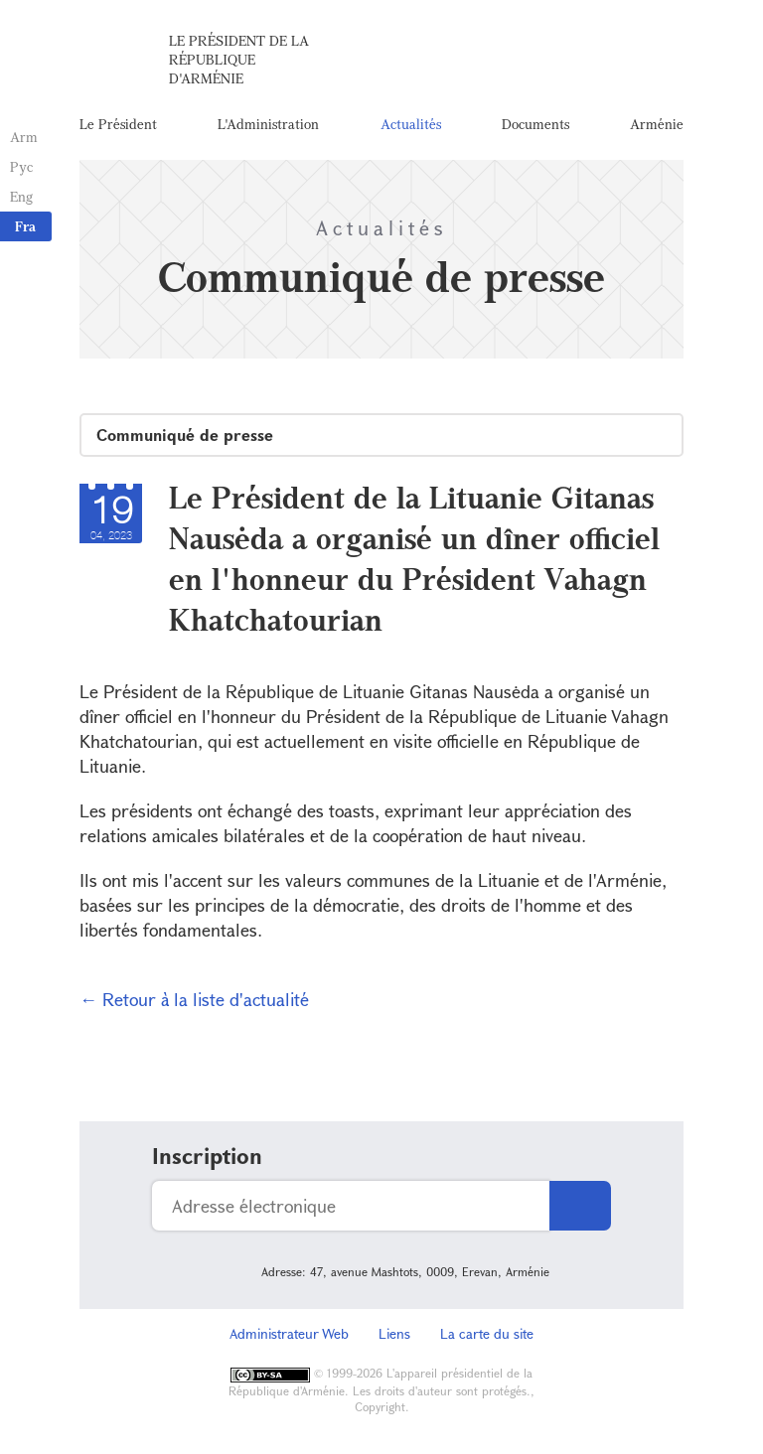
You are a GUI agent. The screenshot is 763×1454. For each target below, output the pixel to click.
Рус (21, 166)
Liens (394, 1333)
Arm (24, 136)
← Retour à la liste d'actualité (194, 999)
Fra (25, 226)
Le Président (118, 123)
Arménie (657, 123)
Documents (535, 123)
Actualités (411, 123)
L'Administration (268, 123)
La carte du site (487, 1333)
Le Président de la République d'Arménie (239, 59)
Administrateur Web (289, 1333)
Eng (21, 196)
